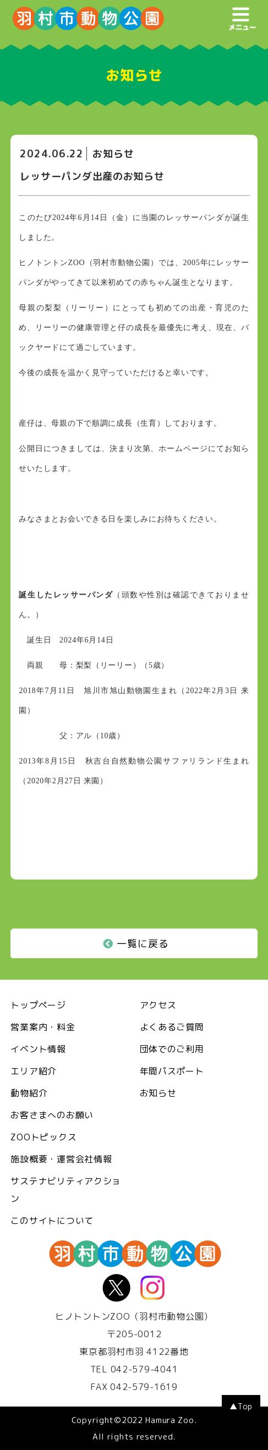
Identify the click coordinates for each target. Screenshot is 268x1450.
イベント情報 (37, 1049)
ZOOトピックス (43, 1137)
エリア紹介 (33, 1071)
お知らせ (158, 1093)
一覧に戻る (136, 944)
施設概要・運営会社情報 (61, 1159)
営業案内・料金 (42, 1027)
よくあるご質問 (172, 1027)
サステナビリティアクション (65, 1190)
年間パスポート (172, 1071)
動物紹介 (28, 1093)
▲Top (241, 1406)
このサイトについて (51, 1221)
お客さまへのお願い (51, 1115)
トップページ (37, 1005)
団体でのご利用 (172, 1049)
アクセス (158, 1005)
